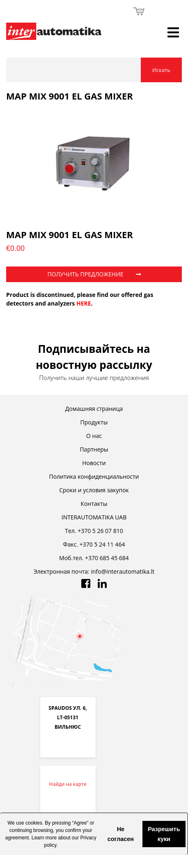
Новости (93, 463)
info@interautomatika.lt (122, 571)
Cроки (94, 490)
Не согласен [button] (121, 834)
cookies (33, 823)
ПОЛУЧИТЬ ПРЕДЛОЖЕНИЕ (93, 274)
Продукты (94, 422)
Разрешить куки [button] (164, 834)
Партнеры (94, 449)
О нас (94, 436)
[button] (101, 834)
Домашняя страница (94, 408)
